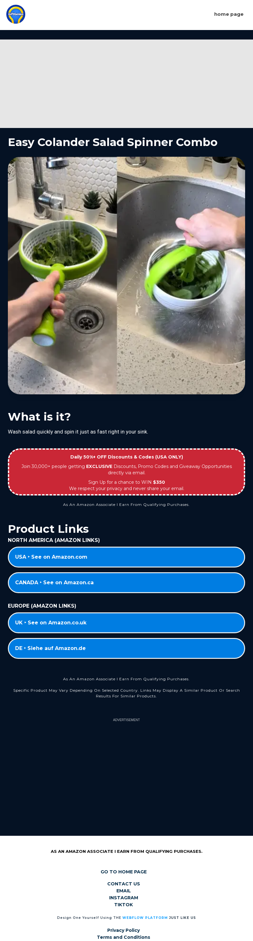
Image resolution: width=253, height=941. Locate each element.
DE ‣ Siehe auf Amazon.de (50, 648)
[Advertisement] (126, 83)
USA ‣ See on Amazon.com (51, 557)
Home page (229, 14)
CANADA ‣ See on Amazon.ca (54, 583)
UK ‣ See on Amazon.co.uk (50, 623)
